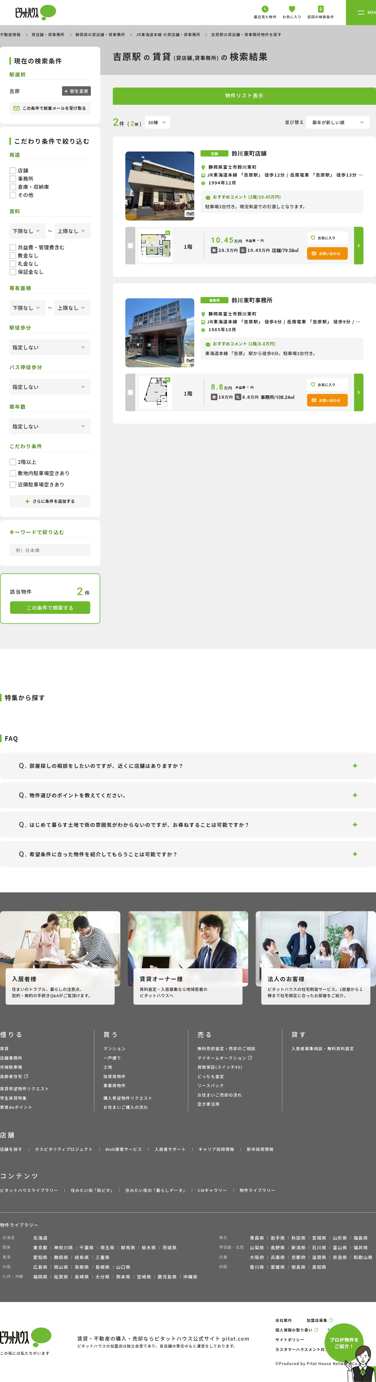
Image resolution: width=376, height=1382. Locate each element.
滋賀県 (319, 1257)
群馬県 (128, 1247)
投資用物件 (114, 1076)
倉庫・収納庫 (29, 186)
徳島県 (298, 1267)
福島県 (360, 1238)
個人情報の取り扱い (294, 1329)
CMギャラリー (212, 1190)
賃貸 (4, 1048)
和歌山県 (363, 1257)
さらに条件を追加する (50, 501)
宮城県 (319, 1238)
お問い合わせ (326, 253)
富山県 (340, 1247)
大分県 (103, 1276)
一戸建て (112, 1058)
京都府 (298, 1257)
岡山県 (61, 1267)
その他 (21, 195)
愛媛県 (278, 1267)
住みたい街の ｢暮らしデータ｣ (155, 1190)
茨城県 (169, 1247)
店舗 (18, 170)
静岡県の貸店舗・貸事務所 (101, 34)
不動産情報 (11, 34)
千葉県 (87, 1247)
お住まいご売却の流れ (219, 1095)
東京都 (40, 1247)
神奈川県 (63, 1247)
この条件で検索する (50, 607)
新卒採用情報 (260, 1149)
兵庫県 (278, 1257)
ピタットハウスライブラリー (29, 1190)
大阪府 (257, 1257)
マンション (114, 1048)
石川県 (319, 1247)
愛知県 (40, 1257)
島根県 (103, 1267)
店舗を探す (11, 1149)
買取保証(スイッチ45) (220, 1067)
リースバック (210, 1085)
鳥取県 (82, 1267)
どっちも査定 (210, 1076)
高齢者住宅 (11, 1076)
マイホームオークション (222, 1058)
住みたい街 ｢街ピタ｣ (92, 1190)
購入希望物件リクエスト (128, 1098)
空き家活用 (208, 1104)
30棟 (153, 122)
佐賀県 (61, 1276)
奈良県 (340, 1257)
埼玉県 (107, 1247)
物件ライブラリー (257, 1190)
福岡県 (40, 1276)
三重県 (103, 1257)
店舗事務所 (11, 1058)
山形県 (340, 1238)
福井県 (360, 1247)
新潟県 (298, 1247)
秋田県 (298, 1238)
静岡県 (61, 1257)
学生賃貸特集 (13, 1098)
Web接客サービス (124, 1149)
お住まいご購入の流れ (125, 1107)
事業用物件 (114, 1085)
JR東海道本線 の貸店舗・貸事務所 (168, 34)
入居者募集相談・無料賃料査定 (322, 1048)
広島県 (40, 1267)
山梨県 (257, 1247)
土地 (107, 1067)
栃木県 (149, 1247)
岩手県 (278, 1238)
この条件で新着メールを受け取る (49, 108)
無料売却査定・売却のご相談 (226, 1048)
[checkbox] (130, 245)
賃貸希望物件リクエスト (24, 1089)
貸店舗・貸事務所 (49, 34)
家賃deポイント (16, 1107)
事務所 (21, 178)
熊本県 (123, 1276)
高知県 (319, 1267)
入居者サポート (170, 1149)
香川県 (257, 1267)
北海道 (40, 1238)
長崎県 (82, 1276)
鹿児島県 (167, 1276)
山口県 (123, 1267)
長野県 (278, 1247)
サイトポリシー (289, 1339)
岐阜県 (82, 1257)
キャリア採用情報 (216, 1149)
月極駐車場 (11, 1067)
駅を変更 (78, 91)
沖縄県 (190, 1276)
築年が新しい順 (328, 122)
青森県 (257, 1238)
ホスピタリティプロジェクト (64, 1149)
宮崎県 (144, 1276)
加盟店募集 (317, 1320)
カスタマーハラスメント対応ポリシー (310, 1349)
